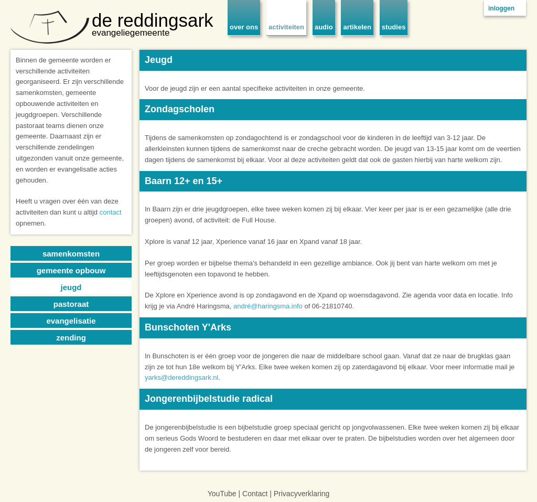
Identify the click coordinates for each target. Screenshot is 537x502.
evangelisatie (70, 320)
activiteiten (286, 27)
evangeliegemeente (130, 33)
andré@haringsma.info (268, 306)
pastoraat (71, 304)
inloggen (501, 8)
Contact (254, 493)
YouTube (222, 493)
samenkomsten (71, 253)
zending (71, 337)
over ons (244, 27)
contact (111, 212)
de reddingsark (152, 20)
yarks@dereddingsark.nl (181, 377)
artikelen (357, 27)
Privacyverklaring (302, 493)
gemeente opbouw (71, 270)
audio (324, 27)
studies (394, 27)
